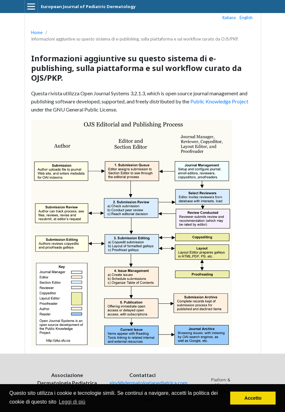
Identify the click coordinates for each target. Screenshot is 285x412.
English (246, 17)
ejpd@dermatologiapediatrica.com (148, 383)
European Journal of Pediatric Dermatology (88, 6)
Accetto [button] (253, 398)
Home (36, 32)
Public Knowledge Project (219, 101)
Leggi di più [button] (72, 402)
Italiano (229, 17)
